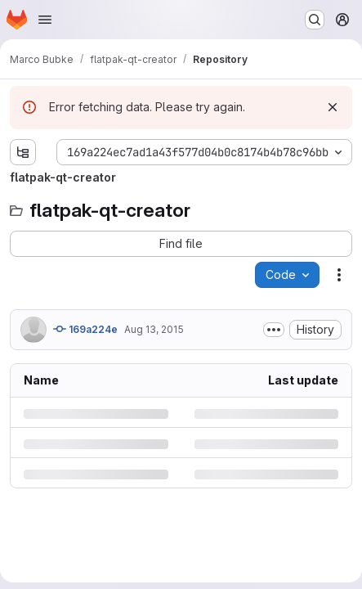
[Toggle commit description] (273, 329)
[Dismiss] (332, 107)
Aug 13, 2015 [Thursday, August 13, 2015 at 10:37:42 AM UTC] (154, 329)
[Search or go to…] (314, 19)
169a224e (85, 328)
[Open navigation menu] (45, 20)
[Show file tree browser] (23, 152)
